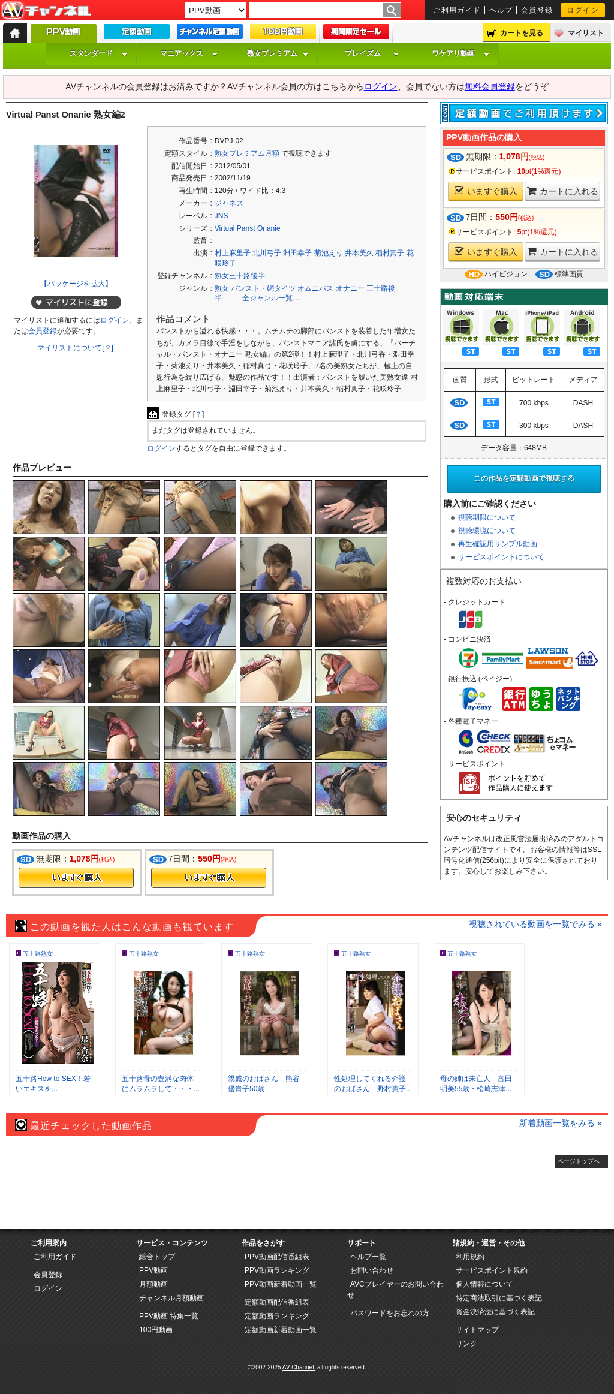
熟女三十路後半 (240, 276)
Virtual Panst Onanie (248, 228)
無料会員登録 (490, 86)
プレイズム (372, 53)
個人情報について (484, 1284)
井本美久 (359, 253)
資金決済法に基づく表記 (495, 1312)
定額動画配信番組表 (277, 1302)
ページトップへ (579, 1161)
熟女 (222, 288)
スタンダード (98, 53)
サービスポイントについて (501, 557)
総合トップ (157, 1257)
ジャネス (229, 203)
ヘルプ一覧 (368, 1257)
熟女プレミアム (277, 53)
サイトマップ (477, 1330)
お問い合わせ (371, 1270)
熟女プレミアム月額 (247, 153)
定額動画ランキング (277, 1316)
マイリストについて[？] (75, 348)
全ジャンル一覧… (271, 298)
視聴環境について (487, 530)
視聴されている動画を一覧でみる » (535, 924)
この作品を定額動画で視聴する (524, 478)
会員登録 (537, 10)
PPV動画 (153, 1270)
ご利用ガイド (457, 10)
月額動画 (153, 1284)
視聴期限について (487, 517)
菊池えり (328, 253)
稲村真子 (389, 253)
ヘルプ (501, 10)
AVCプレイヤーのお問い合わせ (395, 1289)
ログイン (583, 10)
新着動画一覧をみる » (560, 1123)
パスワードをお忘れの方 (389, 1313)
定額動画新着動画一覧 (281, 1330)
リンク (466, 1343)
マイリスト (586, 33)
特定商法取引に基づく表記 (499, 1298)
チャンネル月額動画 (171, 1298)
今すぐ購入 (76, 878)
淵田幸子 (297, 253)
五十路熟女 (38, 953)
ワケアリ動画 (460, 53)
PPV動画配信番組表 (277, 1257)
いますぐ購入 (486, 191)
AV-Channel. (298, 1367)
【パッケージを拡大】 (76, 283)
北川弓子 (266, 253)
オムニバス (315, 288)
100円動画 (156, 1330)
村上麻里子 (233, 253)
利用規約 (470, 1257)
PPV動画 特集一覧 (168, 1316)
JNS (221, 216)
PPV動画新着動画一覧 (281, 1284)
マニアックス (189, 53)
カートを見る (521, 33)
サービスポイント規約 (492, 1270)
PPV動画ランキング (277, 1270)
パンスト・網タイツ (263, 288)
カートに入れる (562, 191)
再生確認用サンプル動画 (497, 544)
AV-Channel (46, 10)
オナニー (350, 288)
